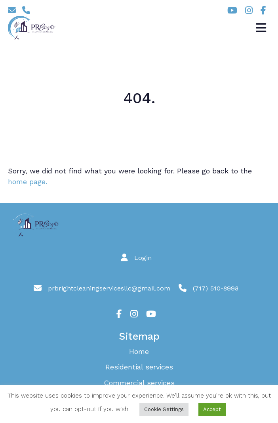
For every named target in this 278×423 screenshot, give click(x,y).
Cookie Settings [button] (164, 409)
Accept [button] (212, 409)
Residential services (139, 367)
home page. (27, 181)
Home (139, 351)
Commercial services (139, 383)
